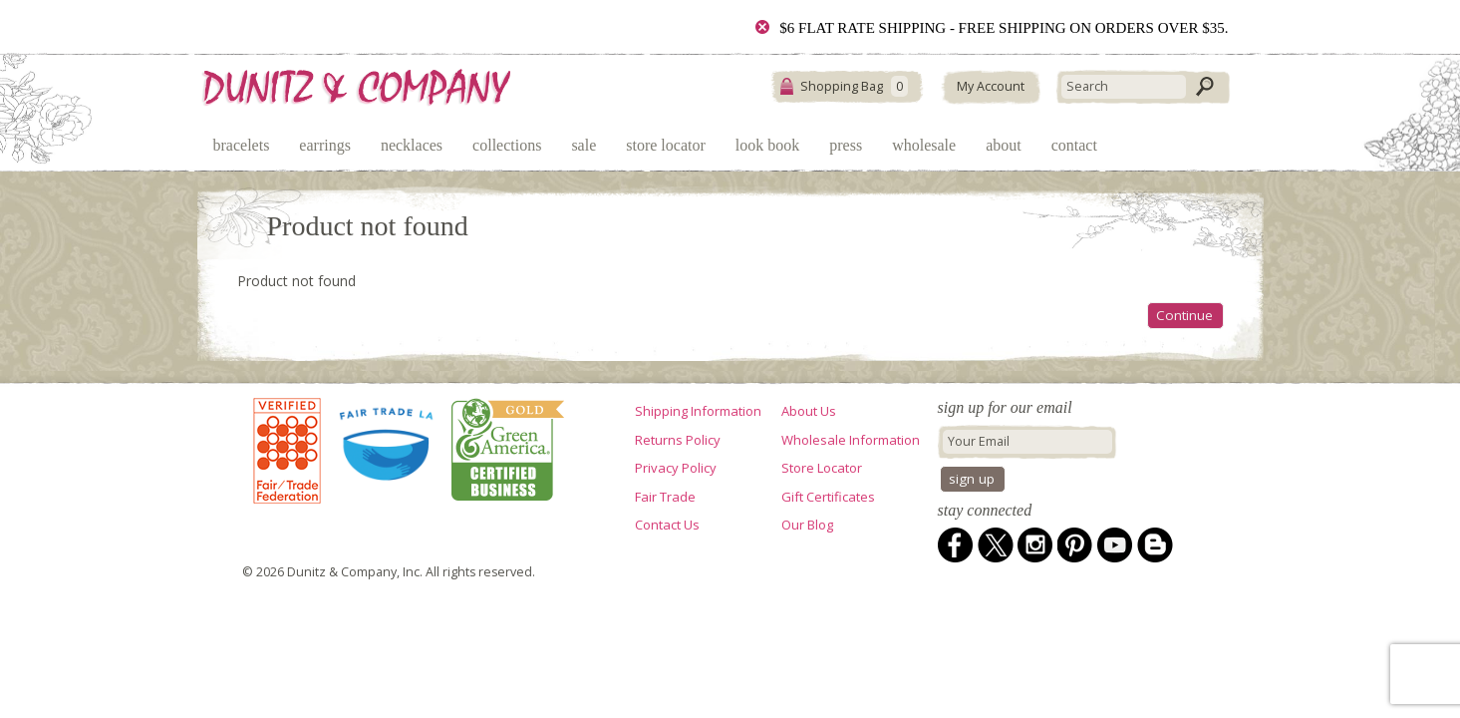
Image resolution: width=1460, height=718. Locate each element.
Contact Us (667, 525)
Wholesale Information (850, 440)
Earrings (325, 145)
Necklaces (411, 145)
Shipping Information (698, 411)
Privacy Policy (676, 468)
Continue (1184, 315)
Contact (1074, 145)
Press (845, 145)
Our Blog (807, 525)
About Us (808, 411)
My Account (990, 86)
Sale (583, 145)
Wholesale (924, 145)
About (1004, 145)
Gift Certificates (828, 497)
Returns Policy (678, 440)
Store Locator (666, 145)
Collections (506, 145)
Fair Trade (665, 497)
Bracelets (241, 145)
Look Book (767, 145)
